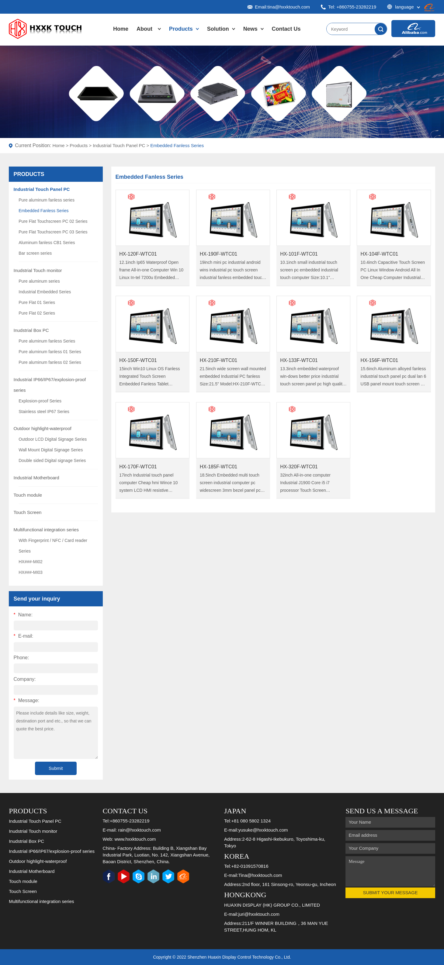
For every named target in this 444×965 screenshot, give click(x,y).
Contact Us (286, 29)
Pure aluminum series (39, 281)
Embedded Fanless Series (177, 145)
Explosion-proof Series (40, 400)
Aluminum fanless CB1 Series (47, 242)
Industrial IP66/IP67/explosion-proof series (52, 851)
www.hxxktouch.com (135, 839)
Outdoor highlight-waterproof (42, 428)
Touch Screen (28, 512)
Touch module (28, 495)
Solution (218, 29)
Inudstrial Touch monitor (38, 270)
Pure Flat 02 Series (37, 313)
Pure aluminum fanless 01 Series (50, 351)
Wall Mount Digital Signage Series (51, 449)
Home (120, 29)
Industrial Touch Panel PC (119, 145)
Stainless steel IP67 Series (44, 411)
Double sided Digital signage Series (52, 460)
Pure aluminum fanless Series (47, 341)
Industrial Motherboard (36, 477)
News (250, 29)
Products (181, 29)
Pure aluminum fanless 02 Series (50, 362)
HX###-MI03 (31, 572)
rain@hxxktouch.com (139, 829)
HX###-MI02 (31, 561)
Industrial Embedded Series (45, 291)
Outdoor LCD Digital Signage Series (53, 439)
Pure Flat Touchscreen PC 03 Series (53, 231)
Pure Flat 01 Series (37, 302)
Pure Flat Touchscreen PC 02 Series (53, 221)
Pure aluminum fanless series (47, 200)
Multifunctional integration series (46, 529)
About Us (144, 35)
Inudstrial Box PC (31, 330)
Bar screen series (35, 253)
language (403, 7)
